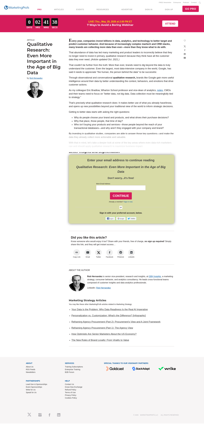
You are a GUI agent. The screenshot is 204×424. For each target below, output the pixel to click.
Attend (170, 24)
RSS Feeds (30, 370)
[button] (110, 219)
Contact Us (69, 385)
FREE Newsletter (165, 3)
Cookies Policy (71, 398)
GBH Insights (155, 277)
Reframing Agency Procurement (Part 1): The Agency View (102, 328)
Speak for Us (31, 393)
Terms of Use (70, 393)
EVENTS (80, 10)
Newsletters (30, 373)
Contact (194, 3)
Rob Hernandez (36, 79)
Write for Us (31, 390)
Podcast (186, 3)
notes (160, 90)
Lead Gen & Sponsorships (36, 385)
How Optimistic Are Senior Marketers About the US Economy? (103, 334)
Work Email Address (103, 184)
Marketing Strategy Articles (87, 300)
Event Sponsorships (34, 387)
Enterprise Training (72, 370)
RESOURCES (103, 10)
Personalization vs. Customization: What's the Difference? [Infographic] (108, 316)
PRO (39, 10)
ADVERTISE (126, 10)
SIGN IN (148, 10)
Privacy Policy (70, 396)
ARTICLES (59, 10)
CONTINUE (121, 196)
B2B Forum (69, 373)
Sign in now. (128, 202)
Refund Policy (70, 390)
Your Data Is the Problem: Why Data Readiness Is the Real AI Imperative (109, 310)
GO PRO (190, 9)
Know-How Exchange (73, 387)
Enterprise (177, 3)
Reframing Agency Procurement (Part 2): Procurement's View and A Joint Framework (115, 322)
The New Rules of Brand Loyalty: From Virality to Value (100, 340)
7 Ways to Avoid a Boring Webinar (110, 25)
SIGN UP (169, 10)
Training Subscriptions (74, 367)
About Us (29, 367)
